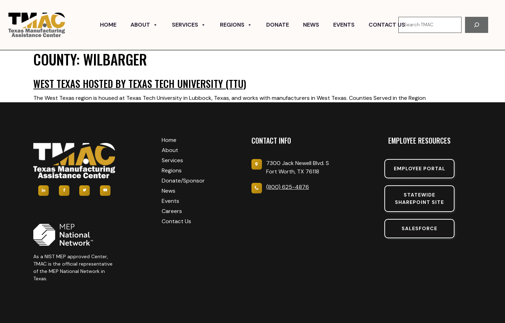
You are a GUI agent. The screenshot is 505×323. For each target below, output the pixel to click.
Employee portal (419, 168)
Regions (236, 25)
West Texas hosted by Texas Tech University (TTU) (139, 83)
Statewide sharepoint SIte (419, 198)
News (311, 24)
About (144, 25)
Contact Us (387, 24)
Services (189, 25)
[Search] (476, 25)
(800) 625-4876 (287, 187)
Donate (277, 24)
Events (344, 24)
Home (108, 24)
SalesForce (419, 228)
